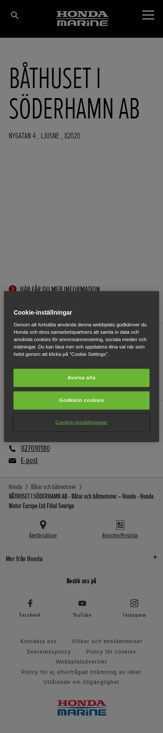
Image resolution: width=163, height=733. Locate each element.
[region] (81, 366)
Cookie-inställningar (81, 422)
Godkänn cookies (81, 400)
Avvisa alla (81, 377)
